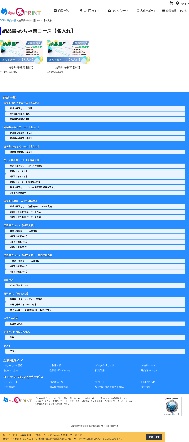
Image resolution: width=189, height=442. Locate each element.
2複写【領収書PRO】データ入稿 (25, 210)
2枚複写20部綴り (18, 191)
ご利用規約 (10, 382)
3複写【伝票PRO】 (19, 239)
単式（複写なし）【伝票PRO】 (24, 229)
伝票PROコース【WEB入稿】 (20, 223)
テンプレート (11, 377)
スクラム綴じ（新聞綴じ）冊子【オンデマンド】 (33, 306)
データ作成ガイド (104, 361)
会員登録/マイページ (60, 366)
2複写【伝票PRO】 (19, 234)
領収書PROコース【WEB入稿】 (21, 199)
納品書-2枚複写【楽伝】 (21, 132)
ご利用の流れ (56, 361)
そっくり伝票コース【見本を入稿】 (22, 159)
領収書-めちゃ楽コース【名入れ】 (22, 102)
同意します (153, 437)
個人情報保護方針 (58, 382)
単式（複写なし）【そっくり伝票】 (26, 164)
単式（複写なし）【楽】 (21, 108)
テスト (7, 341)
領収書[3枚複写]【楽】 (20, 119)
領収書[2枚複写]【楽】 (20, 113)
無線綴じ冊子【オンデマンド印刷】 (26, 296)
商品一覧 (9, 97)
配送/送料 (100, 366)
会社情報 (145, 382)
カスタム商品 (11, 314)
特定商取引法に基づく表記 (109, 382)
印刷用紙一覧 (56, 377)
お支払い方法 (11, 366)
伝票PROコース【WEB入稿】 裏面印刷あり (28, 253)
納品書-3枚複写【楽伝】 (21, 137)
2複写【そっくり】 (19, 169)
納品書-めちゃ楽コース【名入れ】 (22, 126)
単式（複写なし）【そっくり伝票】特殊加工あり (33, 186)
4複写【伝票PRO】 (19, 245)
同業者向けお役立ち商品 (17, 328)
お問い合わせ (148, 377)
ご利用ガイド (13, 356)
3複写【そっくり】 (19, 175)
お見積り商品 (16, 320)
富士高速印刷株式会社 (90, 421)
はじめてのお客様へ (14, 361)
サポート (100, 377)
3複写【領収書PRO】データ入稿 (25, 215)
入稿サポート (148, 361)
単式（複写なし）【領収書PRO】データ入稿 (31, 205)
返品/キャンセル (149, 366)
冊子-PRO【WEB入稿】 (16, 290)
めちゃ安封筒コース (19, 282)
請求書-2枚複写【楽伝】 (21, 151)
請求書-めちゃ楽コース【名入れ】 (22, 145)
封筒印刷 (8, 277)
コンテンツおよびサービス (23, 372)
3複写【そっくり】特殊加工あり (25, 180)
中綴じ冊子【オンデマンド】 (23, 301)
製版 (12, 333)
